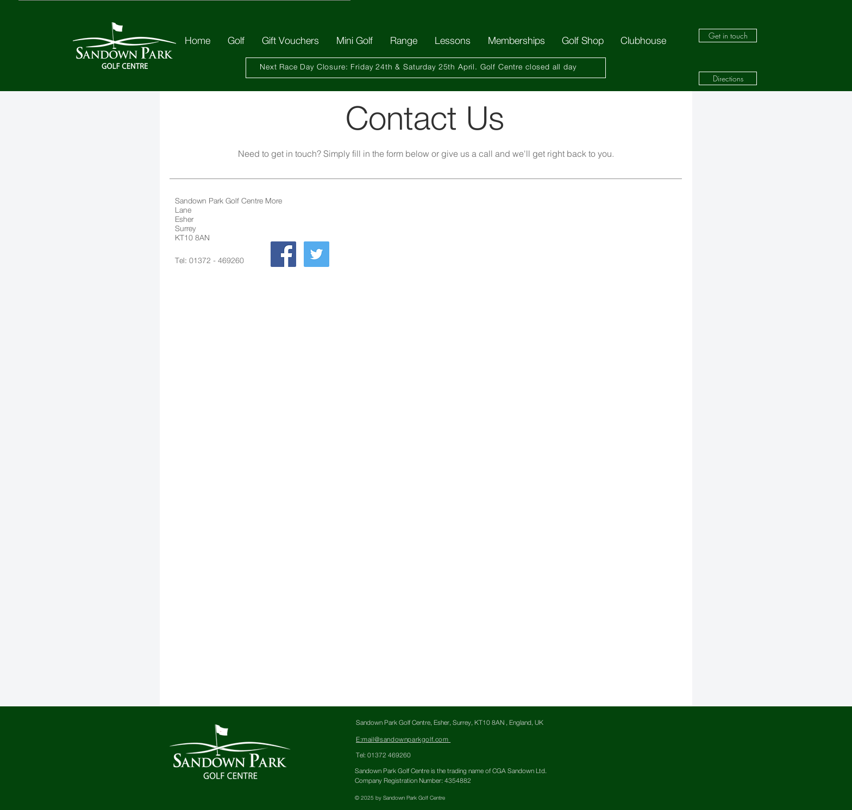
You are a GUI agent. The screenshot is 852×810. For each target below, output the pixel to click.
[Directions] (728, 78)
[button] (236, 40)
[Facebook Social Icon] (283, 254)
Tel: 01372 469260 (383, 755)
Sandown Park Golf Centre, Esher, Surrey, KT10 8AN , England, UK (449, 722)
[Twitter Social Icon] (316, 254)
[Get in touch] (728, 35)
